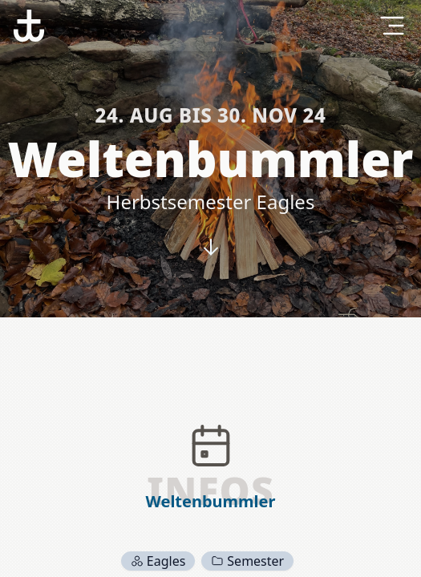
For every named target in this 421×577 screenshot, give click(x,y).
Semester (247, 561)
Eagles (158, 561)
